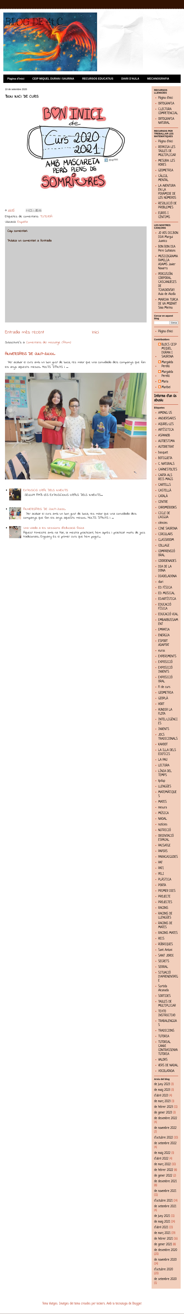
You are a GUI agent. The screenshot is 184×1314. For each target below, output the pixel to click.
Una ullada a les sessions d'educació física (53, 528)
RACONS (163, 908)
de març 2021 (162, 1233)
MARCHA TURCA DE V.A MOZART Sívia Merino (168, 304)
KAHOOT (163, 744)
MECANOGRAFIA (158, 78)
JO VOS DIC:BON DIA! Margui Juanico (168, 237)
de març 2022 (162, 1164)
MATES (162, 802)
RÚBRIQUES (165, 944)
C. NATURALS (166, 464)
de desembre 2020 (165, 1250)
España (22, 222)
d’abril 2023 (161, 1095)
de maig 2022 (162, 1153)
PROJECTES (165, 902)
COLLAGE (164, 545)
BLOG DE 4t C (33, 22)
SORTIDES (164, 996)
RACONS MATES (168, 933)
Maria (165, 382)
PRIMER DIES (167, 891)
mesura (162, 807)
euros (161, 651)
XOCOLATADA (166, 1071)
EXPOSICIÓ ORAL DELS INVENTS (45, 490)
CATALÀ (163, 496)
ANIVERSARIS (167, 418)
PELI (161, 874)
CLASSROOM (166, 540)
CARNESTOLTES (167, 469)
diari (160, 582)
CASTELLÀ (164, 490)
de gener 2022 (163, 1176)
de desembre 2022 (165, 1118)
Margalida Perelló (167, 364)
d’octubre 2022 (163, 1138)
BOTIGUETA (165, 458)
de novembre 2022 (165, 1128)
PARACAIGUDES (168, 857)
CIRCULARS (165, 534)
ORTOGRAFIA (166, 103)
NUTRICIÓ (164, 830)
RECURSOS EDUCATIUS (97, 78)
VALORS (163, 1060)
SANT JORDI (166, 956)
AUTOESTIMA (166, 441)
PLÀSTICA (164, 879)
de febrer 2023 (163, 1107)
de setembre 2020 (165, 1279)
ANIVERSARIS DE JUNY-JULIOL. (30, 354)
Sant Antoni (165, 950)
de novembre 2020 (165, 1260)
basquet (163, 452)
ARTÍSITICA (166, 430)
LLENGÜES (164, 786)
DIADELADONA (167, 576)
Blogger (136, 1303)
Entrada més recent (24, 332)
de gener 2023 (163, 1112)
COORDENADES (167, 561)
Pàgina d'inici (15, 78)
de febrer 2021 (163, 1239)
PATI (161, 868)
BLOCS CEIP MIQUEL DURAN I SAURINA (169, 350)
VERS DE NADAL (168, 1065)
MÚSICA (163, 813)
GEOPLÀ (163, 698)
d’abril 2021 (161, 1227)
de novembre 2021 (165, 1191)
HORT (161, 704)
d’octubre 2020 (163, 1269)
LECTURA (163, 765)
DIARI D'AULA (130, 78)
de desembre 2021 (165, 1181)
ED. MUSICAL (166, 593)
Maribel (166, 387)
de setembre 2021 (165, 1206)
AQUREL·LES (166, 424)
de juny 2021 (162, 1216)
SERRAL (163, 967)
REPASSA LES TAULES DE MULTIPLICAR (167, 151)
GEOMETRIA (165, 170)
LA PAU (162, 760)
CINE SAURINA (167, 528)
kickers (101, 1303)
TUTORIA (46, 216)
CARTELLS (164, 485)
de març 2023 (162, 1101)
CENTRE (163, 502)
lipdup (161, 781)
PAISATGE (164, 845)
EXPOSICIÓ (165, 662)
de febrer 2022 (163, 1170)
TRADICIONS (166, 1031)
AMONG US (165, 413)
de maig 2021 (162, 1222)
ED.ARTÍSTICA (167, 599)
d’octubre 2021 (163, 1201)
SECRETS (163, 961)
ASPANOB (164, 435)
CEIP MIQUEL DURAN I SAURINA (53, 78)
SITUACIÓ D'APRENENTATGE (168, 977)
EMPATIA (164, 630)
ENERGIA (164, 635)
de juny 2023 (162, 1084)
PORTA (162, 885)
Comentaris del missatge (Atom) (48, 342)
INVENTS (163, 729)
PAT (160, 862)
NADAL (162, 819)
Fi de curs (164, 687)
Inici (95, 332)
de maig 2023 (162, 1090)
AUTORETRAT (166, 447)
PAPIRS (163, 851)
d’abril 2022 (161, 1159)
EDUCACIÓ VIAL (168, 614)
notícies (162, 824)
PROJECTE (164, 896)
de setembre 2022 (165, 1143)
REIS (161, 939)
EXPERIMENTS (167, 656)
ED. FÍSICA (165, 588)
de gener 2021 (163, 1244)
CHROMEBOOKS (167, 507)
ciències (163, 523)
